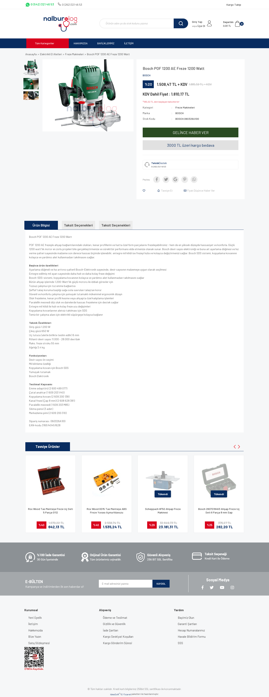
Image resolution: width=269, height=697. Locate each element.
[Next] (239, 446)
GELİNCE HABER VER (191, 132)
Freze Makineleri (185, 107)
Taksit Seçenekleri (78, 225)
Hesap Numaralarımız (191, 630)
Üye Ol (198, 26)
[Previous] (235, 446)
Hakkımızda (35, 630)
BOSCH (146, 75)
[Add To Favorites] (145, 190)
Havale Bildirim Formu (192, 636)
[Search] (143, 23)
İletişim (33, 624)
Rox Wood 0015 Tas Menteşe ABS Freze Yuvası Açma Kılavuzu (107, 510)
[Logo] (60, 24)
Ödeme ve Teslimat (115, 617)
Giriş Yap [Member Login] (197, 21)
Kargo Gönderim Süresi (117, 643)
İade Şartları (110, 630)
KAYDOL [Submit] (161, 583)
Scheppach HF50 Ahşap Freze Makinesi (163, 510)
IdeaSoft (115, 694)
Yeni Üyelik (35, 617)
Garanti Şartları (187, 624)
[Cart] (233, 24)
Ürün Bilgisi (41, 225)
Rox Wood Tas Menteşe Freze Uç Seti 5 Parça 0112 (50, 510)
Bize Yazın (34, 636)
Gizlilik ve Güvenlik (114, 624)
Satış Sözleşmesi (39, 643)
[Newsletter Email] (125, 584)
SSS (180, 643)
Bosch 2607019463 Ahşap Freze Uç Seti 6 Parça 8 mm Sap (219, 510)
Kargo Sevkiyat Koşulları (118, 636)
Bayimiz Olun (186, 617)
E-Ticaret (126, 694)
